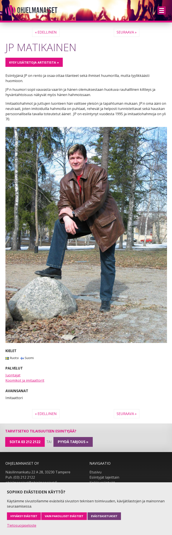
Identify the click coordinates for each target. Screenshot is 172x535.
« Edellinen (46, 32)
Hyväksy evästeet (23, 516)
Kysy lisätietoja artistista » (34, 62)
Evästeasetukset (104, 516)
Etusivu (95, 472)
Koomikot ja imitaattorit (24, 380)
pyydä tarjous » (73, 441)
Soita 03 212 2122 (25, 441)
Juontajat (12, 375)
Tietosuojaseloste (21, 525)
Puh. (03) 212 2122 (20, 477)
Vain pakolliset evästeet (64, 516)
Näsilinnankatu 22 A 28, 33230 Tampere (37, 472)
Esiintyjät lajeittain (104, 477)
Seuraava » (127, 32)
